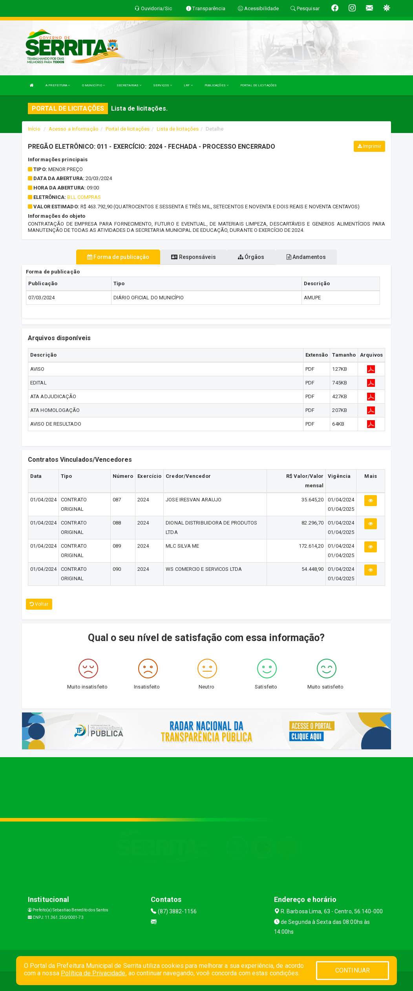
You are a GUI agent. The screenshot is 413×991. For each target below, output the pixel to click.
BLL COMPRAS (84, 197)
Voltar (39, 604)
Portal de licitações (128, 129)
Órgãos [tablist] (251, 257)
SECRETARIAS (129, 85)
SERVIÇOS (162, 85)
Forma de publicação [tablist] (118, 257)
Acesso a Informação (74, 129)
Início (34, 129)
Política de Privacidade (93, 973)
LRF (188, 85)
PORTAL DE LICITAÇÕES (258, 85)
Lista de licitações (178, 129)
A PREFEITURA (58, 85)
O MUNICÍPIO (93, 85)
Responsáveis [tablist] (193, 257)
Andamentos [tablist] (306, 257)
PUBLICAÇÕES (216, 85)
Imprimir (369, 146)
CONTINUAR (352, 970)
